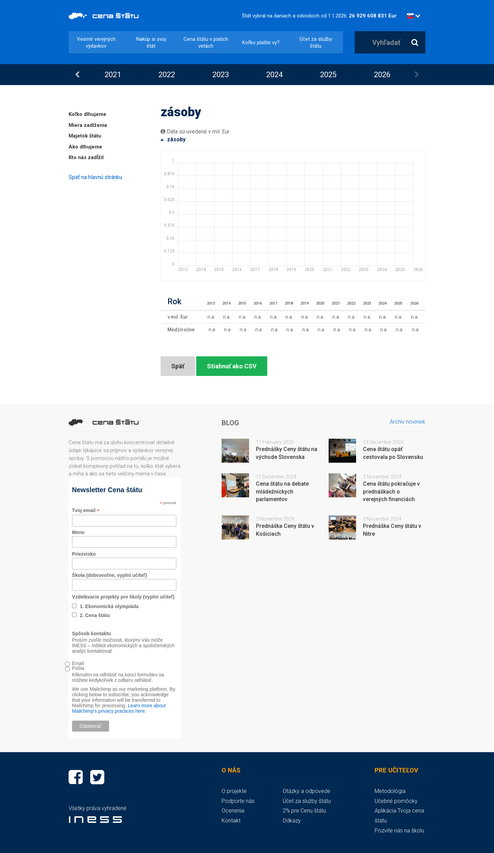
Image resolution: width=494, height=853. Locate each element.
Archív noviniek (407, 421)
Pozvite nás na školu (399, 830)
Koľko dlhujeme (87, 114)
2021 (113, 74)
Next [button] (416, 74)
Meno (78, 532)
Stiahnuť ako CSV (232, 366)
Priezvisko (84, 554)
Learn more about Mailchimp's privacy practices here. (119, 708)
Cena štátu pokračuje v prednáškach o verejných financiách (391, 492)
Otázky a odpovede (306, 791)
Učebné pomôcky (396, 801)
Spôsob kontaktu (91, 633)
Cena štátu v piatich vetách (206, 42)
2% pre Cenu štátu (304, 810)
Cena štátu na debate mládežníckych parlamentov (282, 492)
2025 (328, 74)
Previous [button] (77, 74)
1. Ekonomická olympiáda (109, 606)
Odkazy (292, 820)
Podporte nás (238, 801)
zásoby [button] (173, 139)
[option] (113, 74)
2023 (220, 74)
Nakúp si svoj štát (151, 42)
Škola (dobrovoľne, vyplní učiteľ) (109, 575)
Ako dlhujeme (85, 147)
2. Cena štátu (95, 615)
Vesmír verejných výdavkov (96, 42)
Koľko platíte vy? (261, 42)
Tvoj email (86, 510)
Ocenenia (233, 810)
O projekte (234, 791)
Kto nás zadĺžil (86, 157)
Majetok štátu (85, 136)
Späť (177, 366)
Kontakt (231, 820)
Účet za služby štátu (315, 42)
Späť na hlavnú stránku (95, 177)
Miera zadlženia (88, 125)
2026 (382, 74)
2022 (166, 74)
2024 (274, 74)
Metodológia (390, 791)
